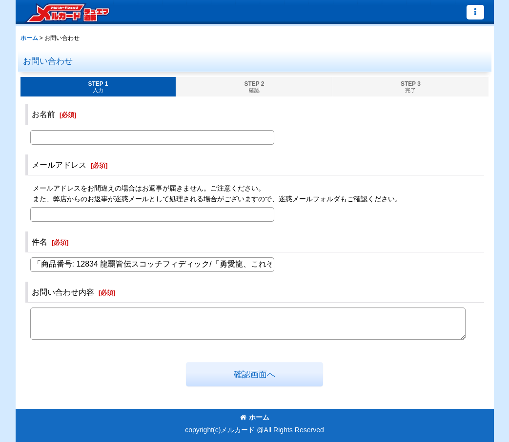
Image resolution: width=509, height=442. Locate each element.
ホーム (254, 417)
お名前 (43, 114)
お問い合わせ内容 (63, 292)
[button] (475, 12)
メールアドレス (59, 164)
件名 (39, 241)
